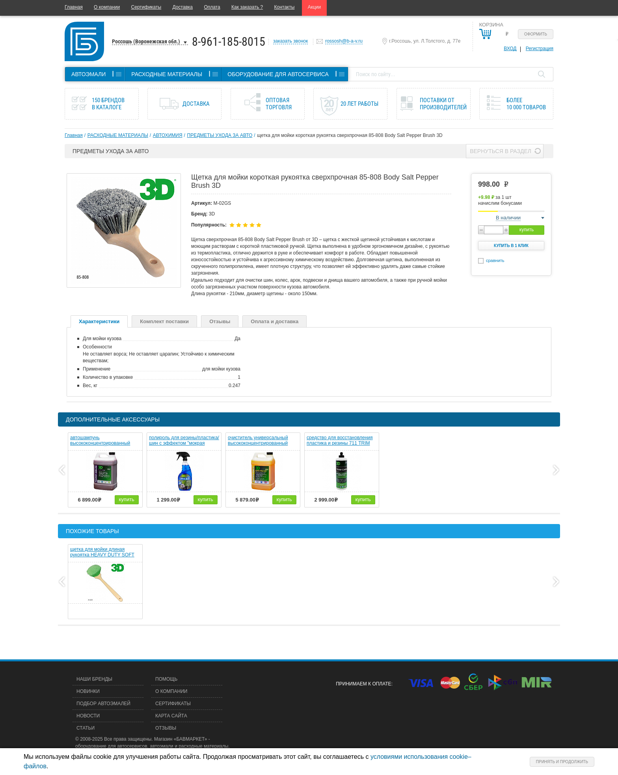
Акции (314, 7)
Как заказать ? (247, 7)
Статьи (85, 728)
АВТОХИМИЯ (167, 135)
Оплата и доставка (274, 321)
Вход (510, 48)
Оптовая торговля (279, 104)
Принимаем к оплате (363, 684)
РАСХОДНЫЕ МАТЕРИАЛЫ (117, 135)
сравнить (495, 260)
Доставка (182, 7)
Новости (88, 716)
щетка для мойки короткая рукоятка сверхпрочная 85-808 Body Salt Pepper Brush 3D (349, 135)
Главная (74, 7)
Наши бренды (94, 679)
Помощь (166, 679)
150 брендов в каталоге (108, 104)
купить (526, 229)
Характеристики (99, 321)
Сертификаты (146, 7)
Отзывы (219, 321)
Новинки (88, 691)
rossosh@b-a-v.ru (344, 41)
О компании (107, 7)
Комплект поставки (164, 321)
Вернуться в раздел (500, 151)
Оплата (212, 7)
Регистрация (539, 48)
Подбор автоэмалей (103, 703)
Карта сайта (171, 716)
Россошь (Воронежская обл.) (146, 41)
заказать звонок (290, 41)
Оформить (535, 34)
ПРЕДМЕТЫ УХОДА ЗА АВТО (220, 135)
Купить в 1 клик (511, 245)
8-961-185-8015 (228, 42)
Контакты (284, 7)
